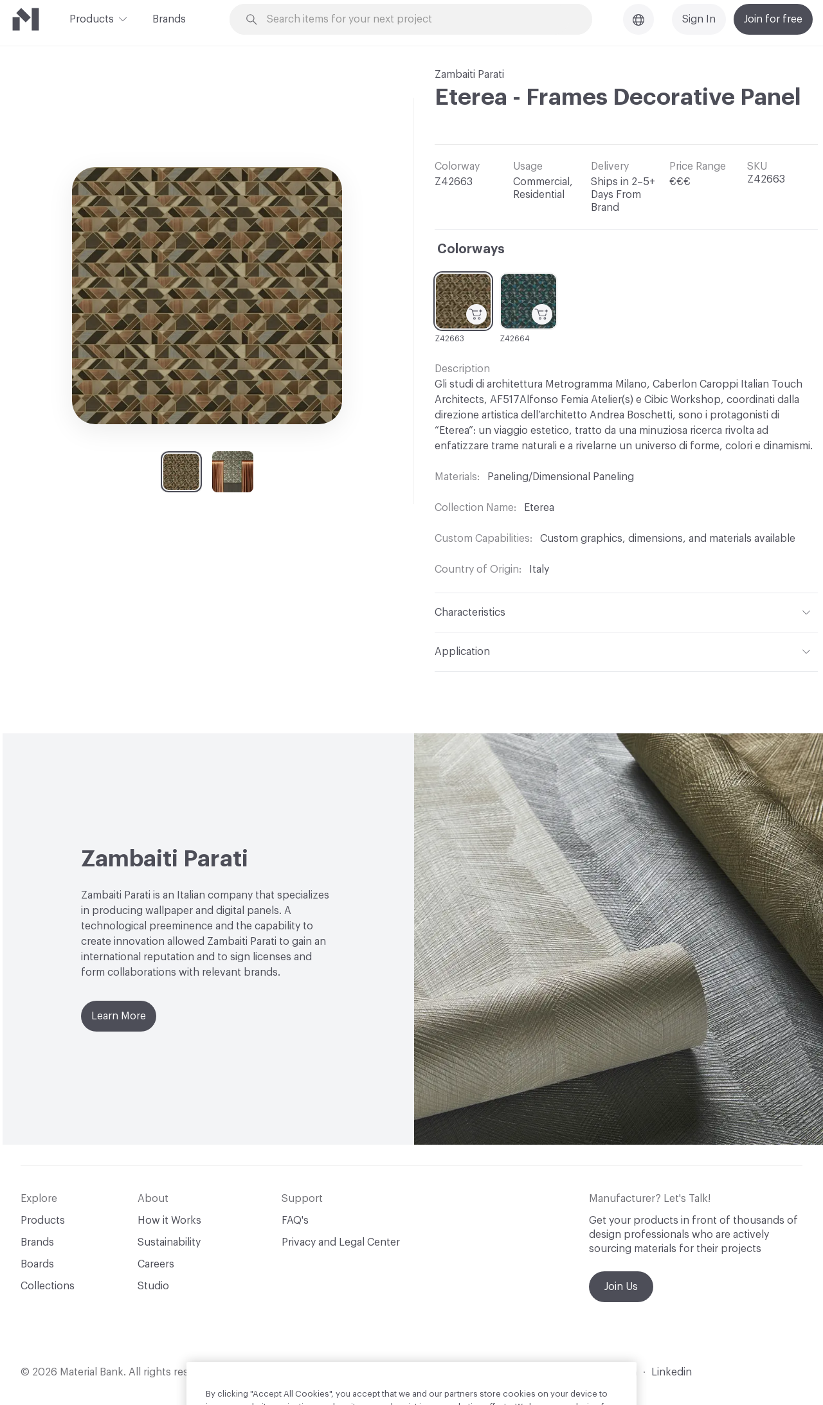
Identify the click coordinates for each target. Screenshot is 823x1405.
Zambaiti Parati (469, 74)
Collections (48, 1286)
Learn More (118, 1016)
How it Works (169, 1220)
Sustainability (169, 1242)
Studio (153, 1286)
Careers (156, 1264)
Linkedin (671, 1372)
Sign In (699, 19)
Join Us (621, 1287)
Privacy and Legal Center (341, 1242)
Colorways (471, 249)
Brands (169, 19)
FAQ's (295, 1220)
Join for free (773, 19)
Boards (37, 1264)
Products (91, 18)
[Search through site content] (418, 19)
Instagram (613, 1372)
